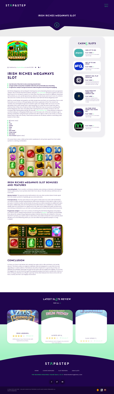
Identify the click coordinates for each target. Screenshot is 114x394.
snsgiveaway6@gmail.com (73, 374)
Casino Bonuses (48, 370)
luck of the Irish (41, 92)
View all (56, 303)
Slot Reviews (63, 370)
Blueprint (44, 212)
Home (37, 370)
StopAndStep (20, 67)
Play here (88, 52)
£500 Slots (75, 370)
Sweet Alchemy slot (41, 110)
